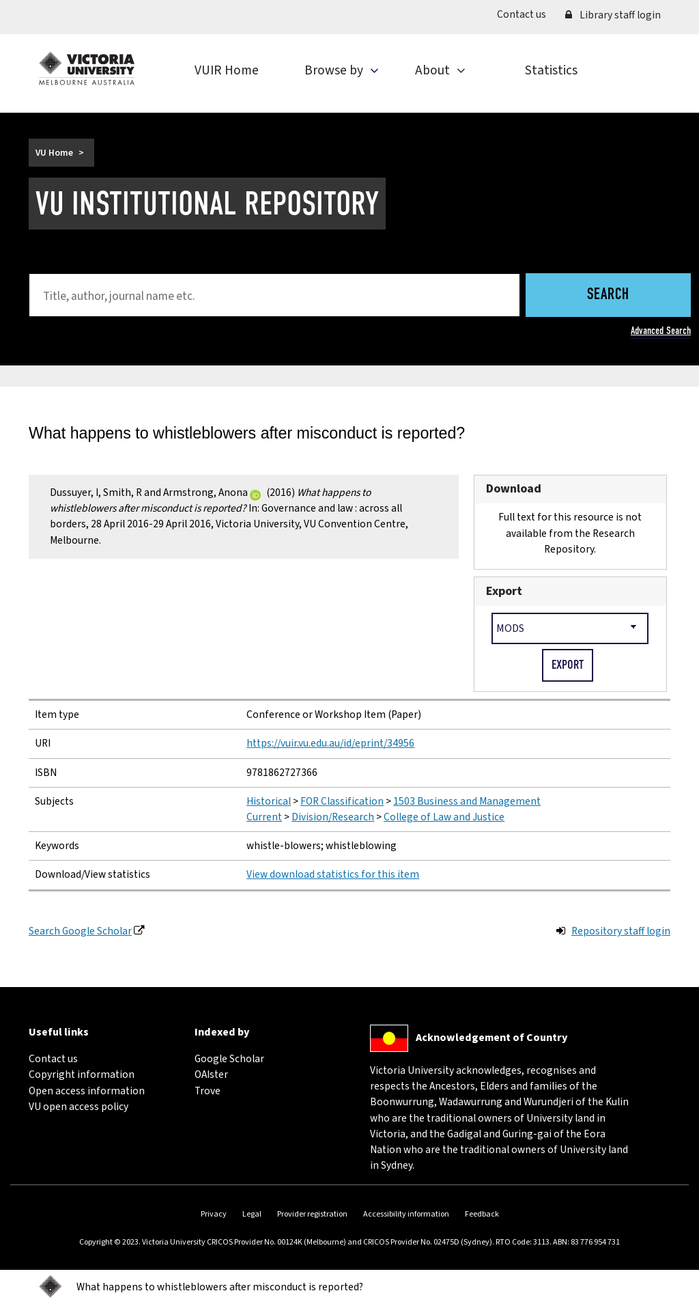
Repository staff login (620, 931)
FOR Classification (342, 801)
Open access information (87, 1090)
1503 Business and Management (467, 801)
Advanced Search (661, 330)
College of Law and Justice (444, 816)
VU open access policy (78, 1106)
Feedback (482, 1214)
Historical (268, 801)
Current (264, 816)
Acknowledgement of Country (491, 1037)
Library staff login (613, 15)
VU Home (54, 152)
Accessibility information (406, 1214)
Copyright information (81, 1074)
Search (608, 295)
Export (504, 591)
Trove (207, 1090)
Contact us (526, 14)
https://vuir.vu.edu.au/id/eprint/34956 (330, 743)
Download (513, 488)
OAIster (211, 1074)
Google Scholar (229, 1058)
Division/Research (332, 816)
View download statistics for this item (332, 874)
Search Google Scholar (80, 931)
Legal (251, 1214)
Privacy (214, 1214)
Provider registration (312, 1214)
